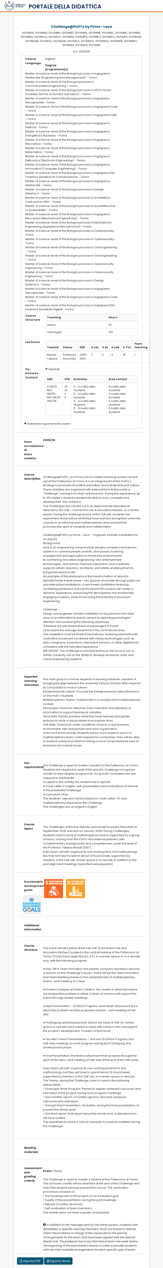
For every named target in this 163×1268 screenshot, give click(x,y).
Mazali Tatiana (52, 357)
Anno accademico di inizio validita (30, 450)
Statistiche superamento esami (48, 424)
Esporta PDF (30, 1261)
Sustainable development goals (30, 886)
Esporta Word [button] (58, 1261)
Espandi (52, 369)
